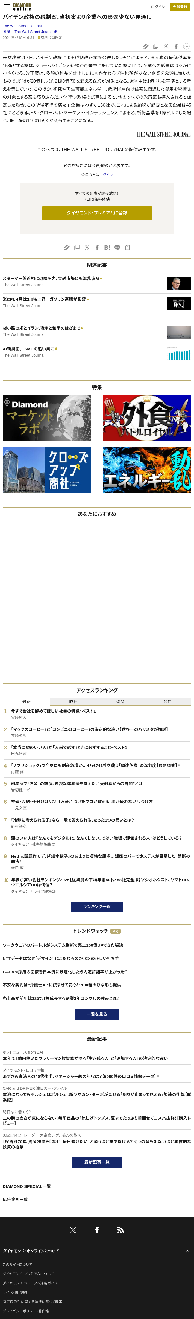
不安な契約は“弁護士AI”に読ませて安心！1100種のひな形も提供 (62, 985)
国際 (6, 32)
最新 (26, 701)
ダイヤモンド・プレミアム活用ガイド (30, 1283)
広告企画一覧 (15, 1199)
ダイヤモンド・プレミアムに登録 (97, 213)
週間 (120, 701)
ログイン (158, 7)
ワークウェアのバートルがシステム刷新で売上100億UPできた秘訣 (63, 945)
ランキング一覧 (97, 906)
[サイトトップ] (20, 7)
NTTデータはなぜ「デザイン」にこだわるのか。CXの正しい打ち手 (61, 958)
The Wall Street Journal (22, 26)
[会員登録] (180, 7)
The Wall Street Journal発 (35, 32)
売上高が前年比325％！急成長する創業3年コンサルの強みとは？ (61, 998)
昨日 (73, 701)
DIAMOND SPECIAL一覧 (27, 1186)
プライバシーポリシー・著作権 (26, 1311)
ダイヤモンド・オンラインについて (31, 1251)
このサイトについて (18, 1265)
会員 (167, 701)
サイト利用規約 (15, 1293)
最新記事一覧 (97, 1162)
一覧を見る (97, 1014)
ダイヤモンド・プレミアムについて (28, 1274)
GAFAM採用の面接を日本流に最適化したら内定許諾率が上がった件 (65, 971)
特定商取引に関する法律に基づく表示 (32, 1302)
